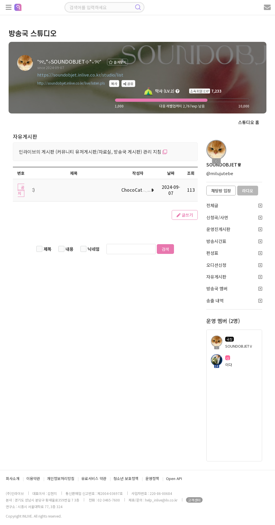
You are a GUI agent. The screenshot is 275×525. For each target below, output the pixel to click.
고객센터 (194, 499)
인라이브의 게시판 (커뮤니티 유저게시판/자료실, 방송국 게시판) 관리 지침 (93, 151)
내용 (70, 249)
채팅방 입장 (221, 190)
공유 (128, 83)
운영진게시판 (234, 229)
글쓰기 (185, 215)
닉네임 (94, 249)
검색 (165, 249)
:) (33, 190)
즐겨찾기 (117, 62)
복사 (114, 83)
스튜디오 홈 (248, 122)
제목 (47, 249)
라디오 (247, 190)
